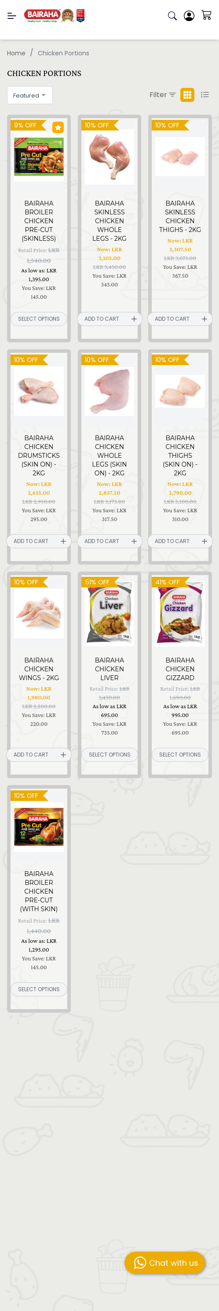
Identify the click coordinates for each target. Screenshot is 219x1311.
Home (16, 53)
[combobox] (30, 95)
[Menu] (12, 16)
